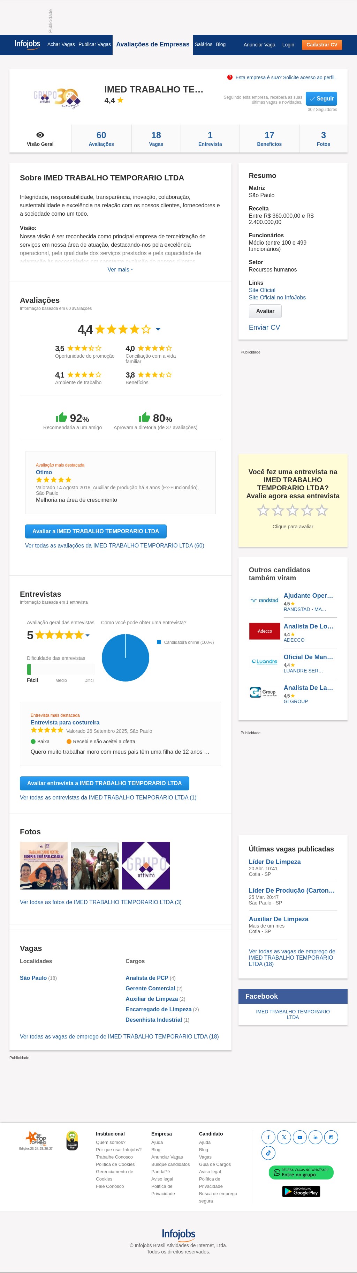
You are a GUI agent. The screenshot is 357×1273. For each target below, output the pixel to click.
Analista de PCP (147, 978)
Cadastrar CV (321, 44)
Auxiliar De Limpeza (279, 919)
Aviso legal (162, 1179)
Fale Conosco (110, 1186)
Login (288, 44)
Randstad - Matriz (305, 609)
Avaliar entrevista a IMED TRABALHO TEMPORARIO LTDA (104, 783)
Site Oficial (262, 290)
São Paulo (33, 978)
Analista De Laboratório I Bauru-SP (310, 687)
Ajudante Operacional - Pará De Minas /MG (310, 595)
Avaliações (101, 138)
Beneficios (270, 138)
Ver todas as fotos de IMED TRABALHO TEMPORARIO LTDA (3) (101, 902)
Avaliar (265, 311)
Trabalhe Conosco (114, 1157)
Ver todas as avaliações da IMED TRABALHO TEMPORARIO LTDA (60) (114, 546)
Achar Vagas (61, 44)
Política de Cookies (115, 1164)
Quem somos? (111, 1142)
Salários (204, 44)
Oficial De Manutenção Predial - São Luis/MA (310, 657)
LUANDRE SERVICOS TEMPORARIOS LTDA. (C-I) (305, 670)
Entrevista (210, 138)
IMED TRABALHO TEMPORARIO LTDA (293, 1014)
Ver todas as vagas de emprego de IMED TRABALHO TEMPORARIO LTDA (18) (119, 1037)
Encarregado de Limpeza (158, 1009)
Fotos (323, 138)
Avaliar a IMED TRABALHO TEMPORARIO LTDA (95, 531)
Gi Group (296, 701)
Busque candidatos (170, 1164)
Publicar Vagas (94, 44)
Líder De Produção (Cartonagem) (293, 890)
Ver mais (120, 270)
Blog (221, 44)
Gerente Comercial (150, 988)
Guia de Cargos (215, 1164)
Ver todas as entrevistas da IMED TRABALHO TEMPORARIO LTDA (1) (108, 798)
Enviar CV (264, 327)
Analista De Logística (310, 626)
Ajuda (157, 1142)
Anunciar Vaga (259, 44)
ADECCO (294, 640)
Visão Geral (40, 138)
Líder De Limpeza (275, 861)
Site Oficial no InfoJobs (277, 297)
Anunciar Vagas (167, 1157)
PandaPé (160, 1171)
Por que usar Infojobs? (119, 1149)
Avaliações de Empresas (152, 44)
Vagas (156, 138)
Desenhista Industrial (154, 1020)
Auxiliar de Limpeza (152, 999)
